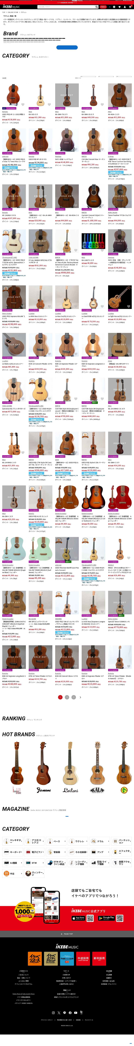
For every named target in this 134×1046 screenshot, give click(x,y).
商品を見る (121, 1041)
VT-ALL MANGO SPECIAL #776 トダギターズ (40, 267)
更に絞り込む (68, 84)
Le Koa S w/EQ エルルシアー (65, 322)
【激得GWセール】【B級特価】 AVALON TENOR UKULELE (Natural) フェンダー (66, 524)
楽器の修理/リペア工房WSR (66, 1005)
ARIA (22, 47)
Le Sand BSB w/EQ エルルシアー (93, 323)
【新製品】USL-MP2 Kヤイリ (118, 370)
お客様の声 (66, 986)
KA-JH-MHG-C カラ (9, 468)
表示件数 (120, 84)
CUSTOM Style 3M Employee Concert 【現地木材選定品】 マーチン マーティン (93, 417)
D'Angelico (59, 47)
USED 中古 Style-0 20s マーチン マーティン (93, 469)
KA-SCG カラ (33, 120)
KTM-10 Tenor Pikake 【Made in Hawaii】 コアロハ (119, 683)
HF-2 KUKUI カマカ (9, 221)
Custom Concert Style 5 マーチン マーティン (93, 222)
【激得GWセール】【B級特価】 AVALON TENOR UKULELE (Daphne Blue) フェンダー (14, 576)
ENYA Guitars (70, 47)
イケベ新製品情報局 (23, 1008)
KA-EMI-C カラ (7, 522)
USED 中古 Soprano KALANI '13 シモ (13, 323)
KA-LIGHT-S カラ (88, 266)
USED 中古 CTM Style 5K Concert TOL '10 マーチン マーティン (40, 469)
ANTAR (7, 47)
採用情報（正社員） (109, 992)
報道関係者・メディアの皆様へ (66, 992)
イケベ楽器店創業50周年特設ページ (67, 7)
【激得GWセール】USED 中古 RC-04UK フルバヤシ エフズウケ (40, 416)
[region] (67, 774)
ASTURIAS (30, 47)
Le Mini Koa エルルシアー (38, 322)
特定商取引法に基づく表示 (64, 1031)
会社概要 (109, 986)
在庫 (101, 84)
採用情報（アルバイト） (109, 995)
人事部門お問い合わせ (66, 995)
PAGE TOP (68, 945)
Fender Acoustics (101, 47)
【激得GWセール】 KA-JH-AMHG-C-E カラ (40, 222)
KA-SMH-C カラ (114, 468)
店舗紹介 (109, 989)
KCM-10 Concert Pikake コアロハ (40, 371)
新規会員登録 (127, 2)
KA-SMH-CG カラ (88, 120)
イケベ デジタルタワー (23, 1012)
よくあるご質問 (24, 992)
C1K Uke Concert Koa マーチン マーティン (93, 166)
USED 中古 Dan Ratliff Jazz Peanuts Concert (67, 575)
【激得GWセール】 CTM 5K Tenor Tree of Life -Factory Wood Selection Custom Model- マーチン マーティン (66, 269)
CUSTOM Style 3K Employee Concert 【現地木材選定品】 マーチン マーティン (67, 417)
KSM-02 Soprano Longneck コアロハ (93, 371)
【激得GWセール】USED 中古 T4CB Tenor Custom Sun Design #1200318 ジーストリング (119, 167)
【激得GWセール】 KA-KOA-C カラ (67, 222)
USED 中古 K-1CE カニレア (38, 522)
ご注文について (24, 986)
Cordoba (50, 47)
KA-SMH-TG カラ (61, 120)
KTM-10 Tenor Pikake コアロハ (40, 682)
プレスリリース (89, 1031)
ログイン (118, 2)
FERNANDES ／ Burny (117, 47)
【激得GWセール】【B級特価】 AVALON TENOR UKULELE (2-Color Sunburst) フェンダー (93, 524)
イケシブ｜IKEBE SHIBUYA (23, 1015)
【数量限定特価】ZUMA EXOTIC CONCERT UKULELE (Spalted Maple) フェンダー (14, 630)
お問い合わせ (66, 989)
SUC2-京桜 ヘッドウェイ (64, 165)
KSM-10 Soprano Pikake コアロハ (66, 371)
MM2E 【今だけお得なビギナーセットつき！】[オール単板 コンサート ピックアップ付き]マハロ (119, 576)
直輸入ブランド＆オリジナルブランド (66, 1008)
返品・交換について (23, 989)
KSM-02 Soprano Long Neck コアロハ (14, 683)
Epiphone (81, 47)
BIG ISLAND (40, 47)
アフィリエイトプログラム (23, 995)
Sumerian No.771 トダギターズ (14, 415)
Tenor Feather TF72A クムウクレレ (119, 222)
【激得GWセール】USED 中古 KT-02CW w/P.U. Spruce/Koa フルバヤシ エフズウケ (13, 268)
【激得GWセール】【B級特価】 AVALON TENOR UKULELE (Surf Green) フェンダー (40, 576)
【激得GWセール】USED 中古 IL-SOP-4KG (67, 469)
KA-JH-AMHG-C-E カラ (116, 415)
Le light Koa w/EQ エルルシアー (120, 322)
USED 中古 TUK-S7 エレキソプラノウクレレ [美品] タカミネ (67, 629)
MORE (67, 825)
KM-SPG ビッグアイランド (38, 628)
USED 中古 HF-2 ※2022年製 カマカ (13, 121)
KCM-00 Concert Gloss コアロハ (66, 683)
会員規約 (78, 1031)
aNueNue (15, 47)
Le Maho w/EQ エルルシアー (12, 370)
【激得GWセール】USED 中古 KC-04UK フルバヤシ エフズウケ (93, 575)
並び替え (84, 84)
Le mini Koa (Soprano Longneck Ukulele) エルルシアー (93, 629)
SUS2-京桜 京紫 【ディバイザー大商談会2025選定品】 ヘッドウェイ (119, 268)
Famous (90, 47)
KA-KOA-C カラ (113, 120)
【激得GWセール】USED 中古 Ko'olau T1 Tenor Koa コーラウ (13, 166)
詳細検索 (92, 12)
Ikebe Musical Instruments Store (24, 1005)
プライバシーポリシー (47, 1031)
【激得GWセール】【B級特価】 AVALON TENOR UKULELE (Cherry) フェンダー (120, 524)
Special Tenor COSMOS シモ (119, 628)
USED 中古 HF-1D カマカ (38, 165)
